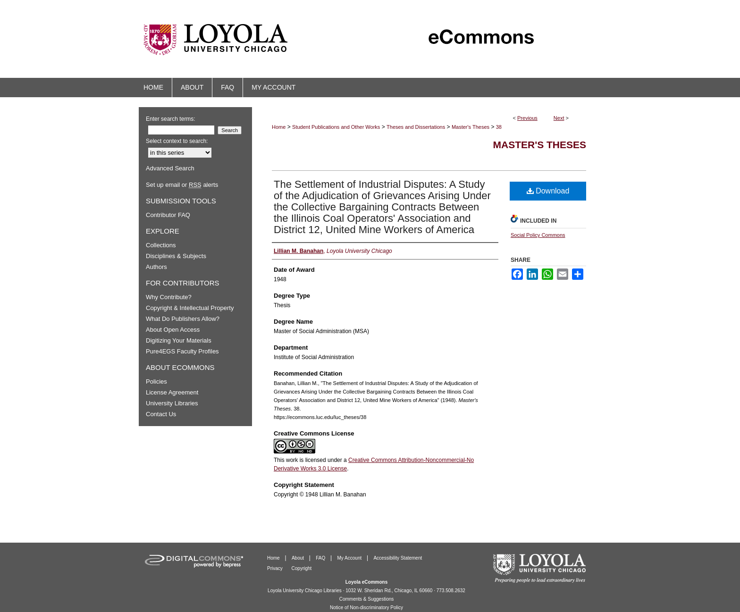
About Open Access (173, 329)
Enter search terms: (170, 119)
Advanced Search (170, 168)
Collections (161, 245)
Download (548, 191)
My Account (350, 558)
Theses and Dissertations (416, 127)
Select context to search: (177, 141)
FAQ (321, 558)
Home (279, 127)
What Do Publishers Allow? (182, 318)
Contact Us (161, 414)
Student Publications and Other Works (336, 127)
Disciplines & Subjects (176, 256)
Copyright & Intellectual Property (190, 307)
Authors (156, 266)
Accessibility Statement (397, 558)
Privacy (275, 568)
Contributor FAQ (168, 214)
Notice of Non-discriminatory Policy (366, 607)
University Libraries (172, 403)
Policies (156, 381)
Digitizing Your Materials (178, 340)
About (298, 558)
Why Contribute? (169, 297)
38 (499, 127)
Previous (527, 118)
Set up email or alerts (182, 184)
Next (559, 118)
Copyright (302, 568)
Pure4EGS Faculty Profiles (182, 351)
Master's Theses (470, 127)
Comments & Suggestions (366, 599)
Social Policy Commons (538, 235)
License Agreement (172, 392)
